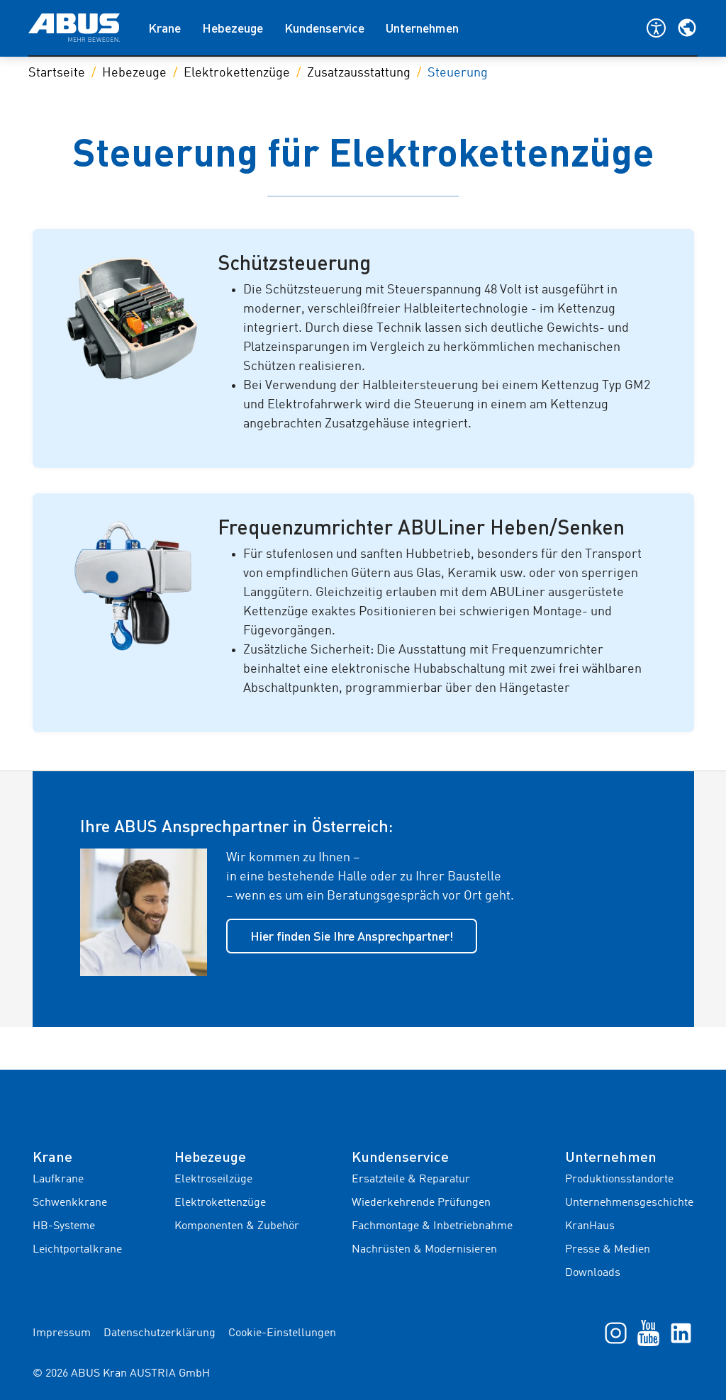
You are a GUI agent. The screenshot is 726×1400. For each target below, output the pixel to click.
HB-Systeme (64, 1226)
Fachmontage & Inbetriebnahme (432, 1226)
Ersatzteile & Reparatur (411, 1179)
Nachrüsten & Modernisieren (424, 1249)
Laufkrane (58, 1179)
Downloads (592, 1273)
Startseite (56, 73)
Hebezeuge (232, 27)
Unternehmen (422, 27)
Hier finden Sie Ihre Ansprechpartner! (352, 935)
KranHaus (590, 1226)
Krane (164, 27)
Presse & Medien (607, 1249)
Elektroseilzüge (213, 1179)
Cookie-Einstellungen (282, 1333)
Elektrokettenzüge (237, 73)
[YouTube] (648, 1332)
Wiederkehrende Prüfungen (421, 1203)
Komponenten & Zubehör (236, 1226)
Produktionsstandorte (619, 1179)
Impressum (62, 1333)
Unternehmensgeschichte (629, 1203)
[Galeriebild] (131, 321)
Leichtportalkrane (77, 1249)
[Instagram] (616, 1332)
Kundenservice (324, 27)
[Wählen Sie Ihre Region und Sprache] (687, 27)
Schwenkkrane (70, 1203)
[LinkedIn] (681, 1332)
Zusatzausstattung (359, 73)
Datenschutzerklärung (160, 1333)
